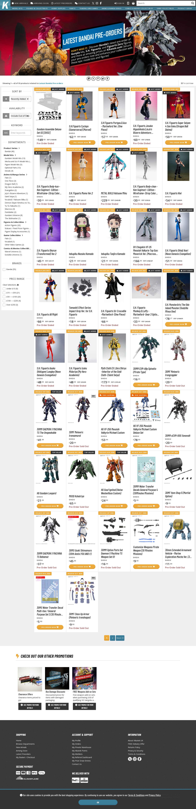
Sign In (119, 3)
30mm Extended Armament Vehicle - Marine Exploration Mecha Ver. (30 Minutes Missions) (178, 553)
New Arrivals (20, 3)
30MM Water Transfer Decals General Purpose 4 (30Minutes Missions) (145, 490)
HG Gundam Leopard (46, 493)
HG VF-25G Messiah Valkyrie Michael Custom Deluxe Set (145, 429)
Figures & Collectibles (37, 8)
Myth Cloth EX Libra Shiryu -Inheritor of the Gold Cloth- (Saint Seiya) (113, 371)
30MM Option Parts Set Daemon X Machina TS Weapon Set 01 (112, 553)
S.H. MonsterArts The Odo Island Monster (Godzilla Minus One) (177, 308)
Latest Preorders (61, 3)
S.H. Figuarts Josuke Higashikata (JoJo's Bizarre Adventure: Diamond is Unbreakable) (145, 129)
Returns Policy (134, 747)
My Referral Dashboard (82, 757)
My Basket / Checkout (25, 757)
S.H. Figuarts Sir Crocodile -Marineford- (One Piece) (113, 312)
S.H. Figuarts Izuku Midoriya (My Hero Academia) (78, 371)
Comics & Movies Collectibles (139, 8)
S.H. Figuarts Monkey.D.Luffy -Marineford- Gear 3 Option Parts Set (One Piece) (145, 311)
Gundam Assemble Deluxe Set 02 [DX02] (49, 130)
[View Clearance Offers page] (30, 679)
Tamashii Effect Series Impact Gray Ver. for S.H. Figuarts (80, 311)
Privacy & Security (135, 750)
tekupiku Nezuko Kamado (81, 253)
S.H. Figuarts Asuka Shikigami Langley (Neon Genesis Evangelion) (49, 371)
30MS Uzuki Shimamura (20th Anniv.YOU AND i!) (80, 552)
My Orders (76, 744)
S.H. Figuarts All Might (47, 314)
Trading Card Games (88, 8)
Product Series (185, 8)
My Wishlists (77, 754)
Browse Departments (25, 744)
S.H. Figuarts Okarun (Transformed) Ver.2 (46, 252)
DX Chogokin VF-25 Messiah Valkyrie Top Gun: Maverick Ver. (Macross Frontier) (145, 250)
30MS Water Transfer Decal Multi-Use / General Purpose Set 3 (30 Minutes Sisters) (50, 611)
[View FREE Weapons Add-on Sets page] (84, 679)
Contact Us (82, 3)
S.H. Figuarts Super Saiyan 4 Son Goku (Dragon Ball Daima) (177, 126)
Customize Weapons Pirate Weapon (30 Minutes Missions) (146, 550)
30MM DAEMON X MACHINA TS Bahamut (49, 555)
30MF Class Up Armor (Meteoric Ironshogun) (79, 615)
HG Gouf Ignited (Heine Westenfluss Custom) (112, 491)
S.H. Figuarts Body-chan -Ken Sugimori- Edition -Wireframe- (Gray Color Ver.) (145, 190)
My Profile (76, 740)
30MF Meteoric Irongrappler (172, 373)
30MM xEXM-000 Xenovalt (177, 435)
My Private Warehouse (81, 747)
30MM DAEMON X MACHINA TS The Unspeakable (49, 430)
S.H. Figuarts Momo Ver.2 (81, 193)
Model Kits (17, 8)
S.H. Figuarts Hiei (173, 193)
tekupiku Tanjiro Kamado (113, 253)
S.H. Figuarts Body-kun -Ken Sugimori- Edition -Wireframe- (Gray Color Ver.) (48, 190)
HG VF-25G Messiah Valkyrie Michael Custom (113, 430)
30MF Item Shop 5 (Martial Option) (177, 494)
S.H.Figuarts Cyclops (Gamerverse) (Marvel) (80, 127)
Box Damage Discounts (55, 691)
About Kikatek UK (135, 740)
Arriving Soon (40, 3)
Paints (72, 8)
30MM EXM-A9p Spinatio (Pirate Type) (144, 370)
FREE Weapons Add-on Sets (84, 691)
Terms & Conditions (136, 795)
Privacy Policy (155, 795)
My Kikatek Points (79, 750)
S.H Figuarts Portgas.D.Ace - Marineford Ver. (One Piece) (114, 126)
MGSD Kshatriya (76, 496)
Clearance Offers (25, 694)
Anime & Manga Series (111, 8)
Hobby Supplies (59, 8)
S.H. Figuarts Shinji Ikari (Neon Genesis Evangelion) (178, 252)
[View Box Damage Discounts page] (57, 679)
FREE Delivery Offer (136, 744)
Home (18, 740)
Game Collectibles (165, 8)
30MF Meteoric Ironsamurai (76, 433)
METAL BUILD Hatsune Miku (114, 193)
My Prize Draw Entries (81, 760)
